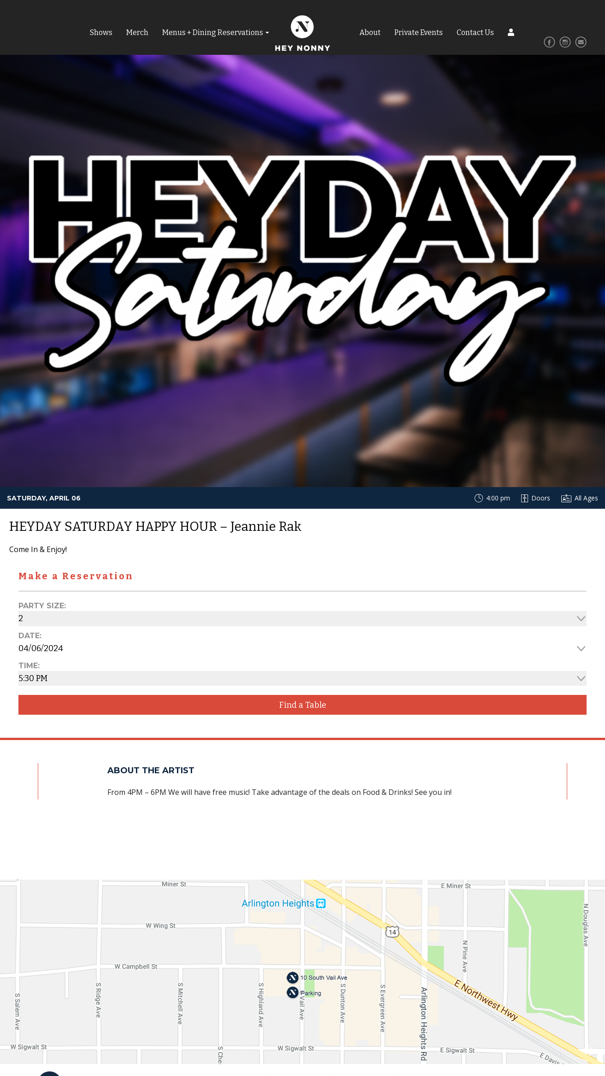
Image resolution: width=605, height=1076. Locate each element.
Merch (137, 32)
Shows (101, 32)
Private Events (418, 32)
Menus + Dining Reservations (212, 32)
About (370, 32)
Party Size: (42, 605)
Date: (29, 635)
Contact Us (475, 32)
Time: (29, 665)
